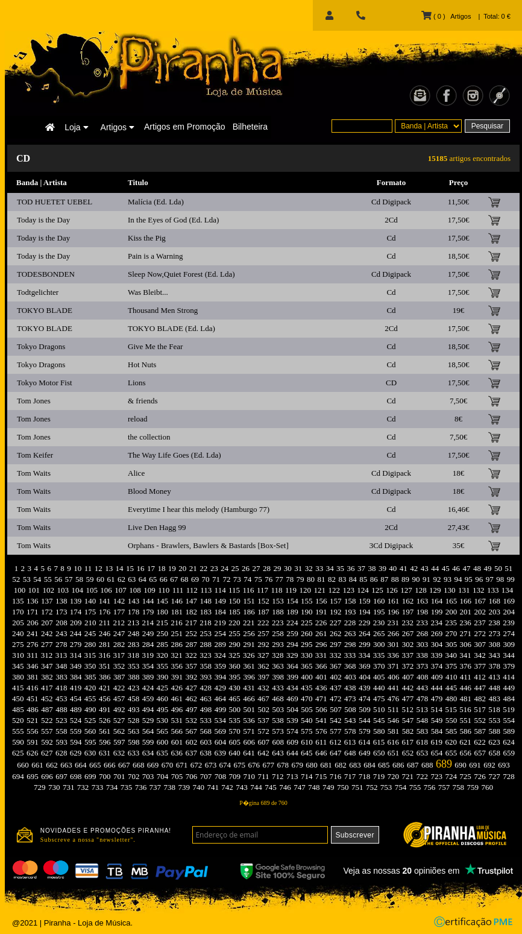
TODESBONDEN (46, 274)
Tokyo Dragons (41, 346)
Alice (136, 473)
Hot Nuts (142, 364)
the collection (149, 436)
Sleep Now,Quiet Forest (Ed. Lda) (181, 274)
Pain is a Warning (155, 255)
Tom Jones (34, 400)
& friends (142, 400)
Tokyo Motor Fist (44, 382)
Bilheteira (250, 126)
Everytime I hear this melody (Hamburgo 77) (198, 509)
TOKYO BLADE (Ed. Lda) (171, 328)
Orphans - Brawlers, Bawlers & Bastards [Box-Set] (208, 545)
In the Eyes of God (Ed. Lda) (173, 219)
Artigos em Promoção (184, 126)
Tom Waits (34, 473)
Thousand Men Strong (163, 310)
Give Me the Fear (155, 346)
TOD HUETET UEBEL (54, 201)
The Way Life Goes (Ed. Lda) (174, 454)
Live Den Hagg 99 (157, 527)
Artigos (117, 127)
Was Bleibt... (148, 292)
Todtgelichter (37, 292)
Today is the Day (43, 219)
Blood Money (149, 491)
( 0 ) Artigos (446, 16)
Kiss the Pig (147, 237)
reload (137, 418)
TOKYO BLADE (44, 310)
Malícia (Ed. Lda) (156, 201)
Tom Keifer (35, 454)
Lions (137, 382)
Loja (76, 127)
